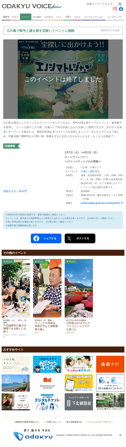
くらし (59, 17)
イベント (25, 17)
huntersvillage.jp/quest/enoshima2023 (102, 203)
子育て (68, 17)
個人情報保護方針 (74, 422)
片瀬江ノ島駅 (87, 171)
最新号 (6, 17)
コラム (77, 17)
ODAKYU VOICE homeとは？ (27, 422)
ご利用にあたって (53, 422)
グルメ (15, 17)
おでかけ (49, 17)
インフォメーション (93, 17)
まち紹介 (37, 17)
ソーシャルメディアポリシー (100, 422)
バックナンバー (115, 17)
